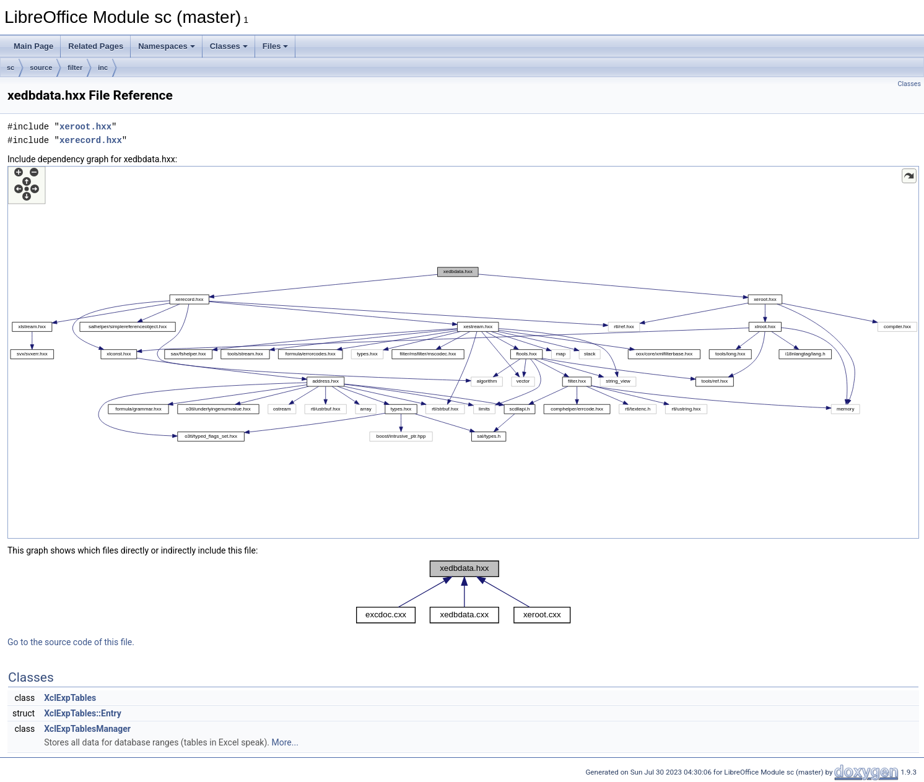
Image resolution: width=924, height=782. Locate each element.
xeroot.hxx (85, 127)
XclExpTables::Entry (82, 713)
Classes (229, 46)
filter (75, 67)
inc (103, 67)
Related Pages (95, 46)
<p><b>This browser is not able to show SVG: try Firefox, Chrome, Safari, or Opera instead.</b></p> (463, 352)
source (41, 67)
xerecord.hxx (90, 140)
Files (276, 46)
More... (285, 742)
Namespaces (166, 46)
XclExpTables (70, 698)
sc (10, 67)
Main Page (33, 46)
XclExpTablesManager (87, 729)
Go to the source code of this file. (70, 642)
